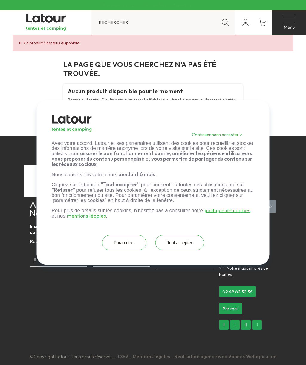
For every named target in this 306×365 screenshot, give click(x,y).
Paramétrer (122, 242)
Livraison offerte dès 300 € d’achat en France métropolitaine (148, 5)
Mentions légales (151, 356)
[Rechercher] (163, 22)
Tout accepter (181, 242)
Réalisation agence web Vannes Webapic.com (225, 356)
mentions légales (86, 215)
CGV (123, 356)
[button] (237, 291)
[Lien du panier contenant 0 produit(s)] (262, 22)
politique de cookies (227, 210)
